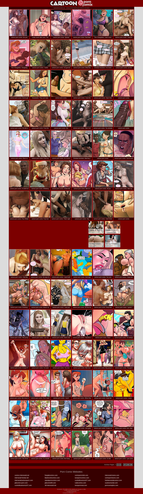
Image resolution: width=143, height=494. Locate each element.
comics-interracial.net (22, 475)
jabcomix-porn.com (21, 483)
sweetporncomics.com (52, 480)
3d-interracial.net (50, 485)
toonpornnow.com (81, 485)
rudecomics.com (80, 483)
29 (131, 465)
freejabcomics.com (51, 475)
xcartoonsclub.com (111, 483)
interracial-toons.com (112, 475)
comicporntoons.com (112, 478)
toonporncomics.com (82, 478)
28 (128, 465)
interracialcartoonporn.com (24, 480)
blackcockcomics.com (52, 478)
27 (124, 465)
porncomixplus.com (111, 485)
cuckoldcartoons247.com (23, 485)
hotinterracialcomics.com (113, 480)
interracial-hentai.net (22, 478)
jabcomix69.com (50, 483)
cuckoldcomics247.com (83, 480)
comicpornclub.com (81, 475)
